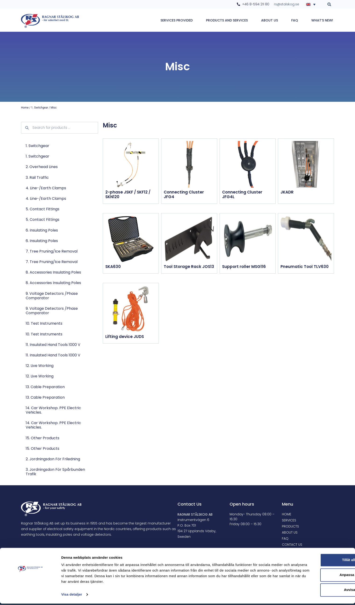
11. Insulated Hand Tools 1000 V (53, 345)
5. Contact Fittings (42, 209)
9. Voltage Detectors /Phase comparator (52, 296)
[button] (329, 4)
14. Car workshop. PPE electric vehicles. (53, 410)
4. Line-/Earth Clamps (46, 188)
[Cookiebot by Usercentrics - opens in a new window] (30, 595)
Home (24, 107)
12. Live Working (39, 366)
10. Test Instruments (44, 323)
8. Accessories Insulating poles (53, 272)
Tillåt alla (316, 561)
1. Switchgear (39, 107)
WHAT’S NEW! (322, 20)
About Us (269, 20)
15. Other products (42, 438)
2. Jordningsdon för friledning (53, 459)
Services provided (176, 20)
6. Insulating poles (42, 230)
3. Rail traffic (37, 177)
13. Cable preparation (45, 387)
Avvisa (316, 591)
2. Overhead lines (42, 167)
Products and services (227, 20)
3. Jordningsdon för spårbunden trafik (55, 472)
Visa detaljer (71, 596)
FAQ (294, 20)
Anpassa (316, 576)
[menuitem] (312, 4)
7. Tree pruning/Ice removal (52, 251)
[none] (312, 4)
